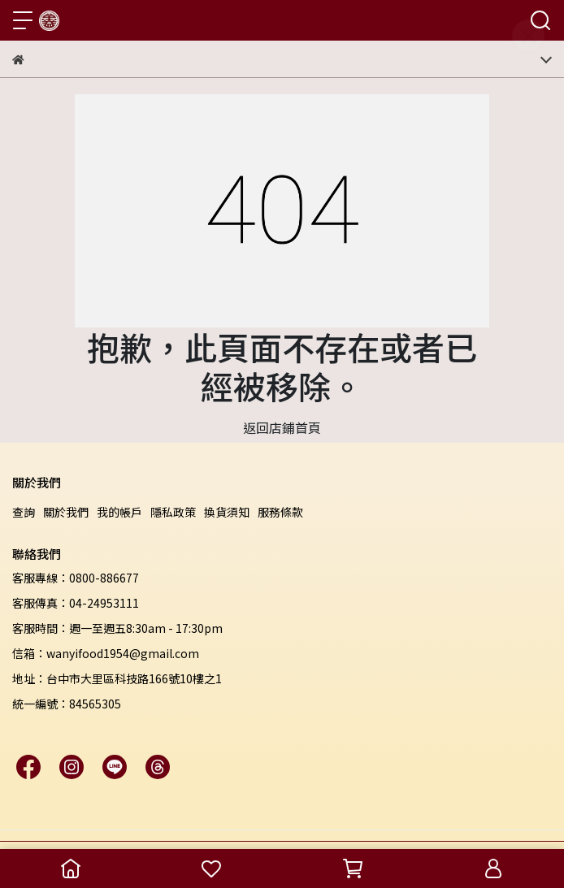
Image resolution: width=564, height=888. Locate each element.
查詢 (23, 512)
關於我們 (66, 512)
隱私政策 (173, 512)
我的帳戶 (119, 512)
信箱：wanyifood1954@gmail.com (105, 653)
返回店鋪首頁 (282, 427)
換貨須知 (226, 512)
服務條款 (280, 512)
